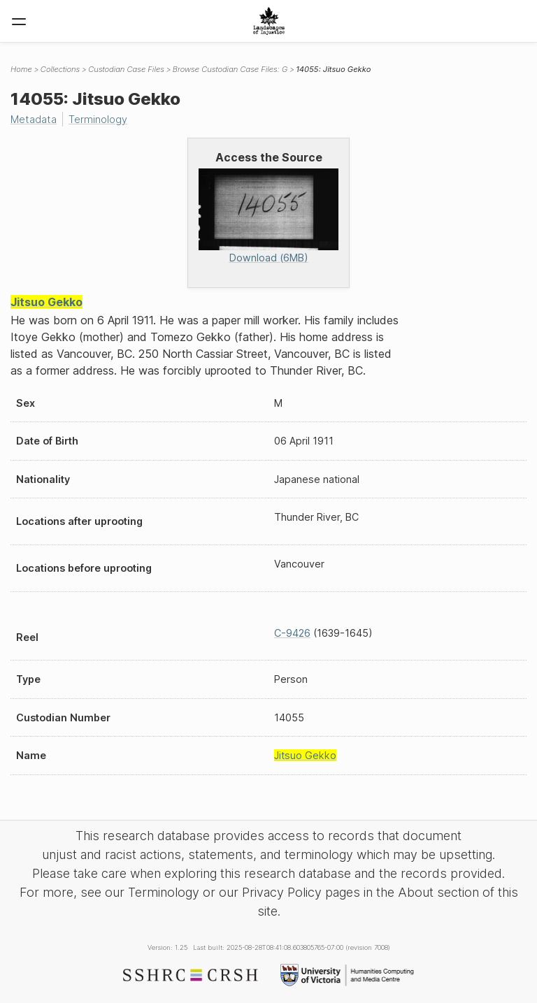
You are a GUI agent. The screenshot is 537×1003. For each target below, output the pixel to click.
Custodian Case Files (126, 69)
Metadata (33, 119)
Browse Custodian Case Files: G (230, 69)
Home (21, 69)
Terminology (98, 119)
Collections (60, 69)
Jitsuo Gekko (46, 302)
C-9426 (292, 633)
